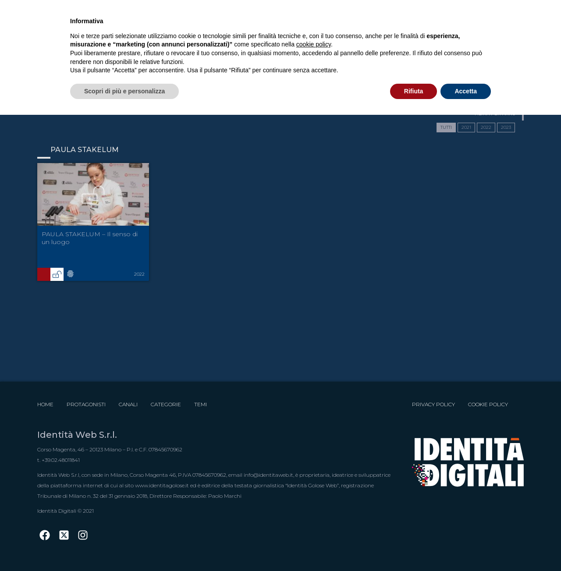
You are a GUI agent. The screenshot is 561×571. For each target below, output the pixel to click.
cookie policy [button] (313, 44)
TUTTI (446, 127)
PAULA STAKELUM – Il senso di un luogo (90, 238)
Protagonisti (86, 404)
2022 (486, 127)
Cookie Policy (488, 404)
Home (45, 404)
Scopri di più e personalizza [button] (124, 91)
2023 (506, 127)
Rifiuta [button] (413, 91)
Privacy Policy (433, 404)
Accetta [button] (465, 91)
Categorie (166, 404)
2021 (466, 127)
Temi (200, 404)
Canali (128, 404)
